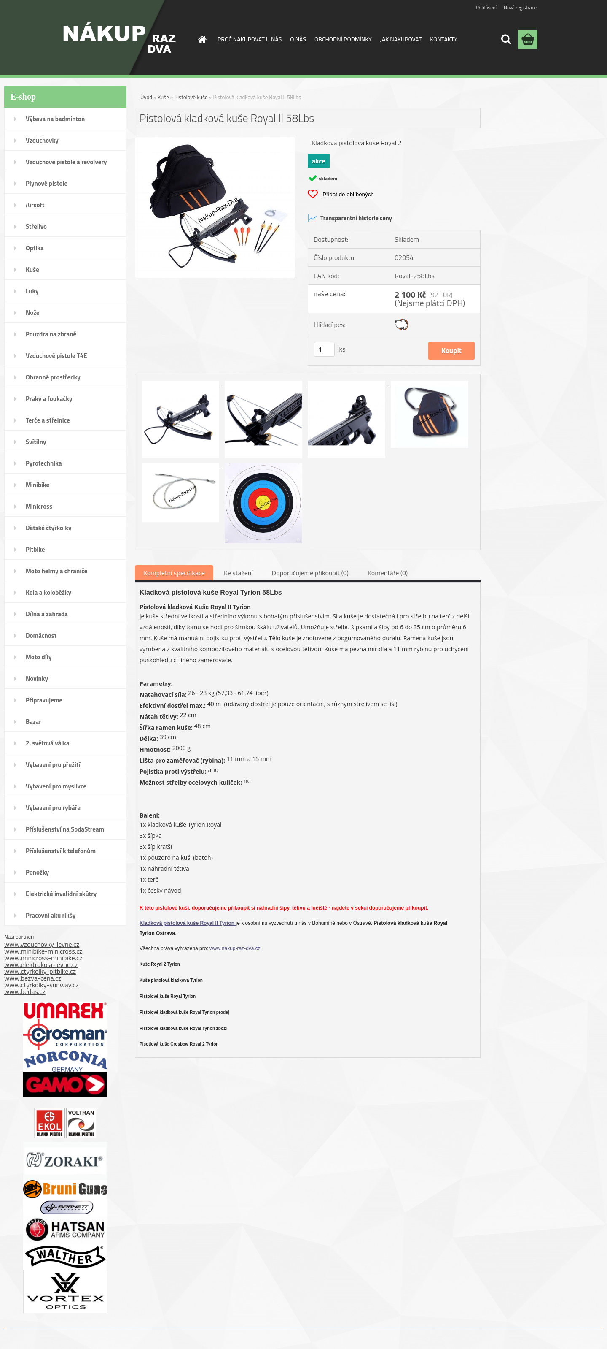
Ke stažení (238, 573)
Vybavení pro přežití (53, 764)
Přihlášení (486, 7)
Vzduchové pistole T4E (56, 355)
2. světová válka (48, 743)
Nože (33, 312)
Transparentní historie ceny (350, 218)
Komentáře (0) (388, 573)
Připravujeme (44, 700)
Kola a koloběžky (48, 592)
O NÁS (298, 39)
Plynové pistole (46, 183)
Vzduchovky (42, 140)
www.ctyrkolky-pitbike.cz (40, 971)
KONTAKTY (443, 39)
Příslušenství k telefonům (61, 851)
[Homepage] (201, 39)
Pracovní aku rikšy (50, 915)
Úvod (146, 97)
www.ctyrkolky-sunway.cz (41, 985)
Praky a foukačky (49, 399)
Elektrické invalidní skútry (61, 894)
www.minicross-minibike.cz (43, 958)
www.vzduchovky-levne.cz (41, 944)
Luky (32, 291)
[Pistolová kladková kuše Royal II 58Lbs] (215, 140)
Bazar (33, 721)
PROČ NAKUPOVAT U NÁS (250, 39)
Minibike (37, 485)
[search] (506, 39)
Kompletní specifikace (174, 573)
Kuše (32, 269)
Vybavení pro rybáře (53, 808)
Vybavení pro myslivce (56, 786)
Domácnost (41, 635)
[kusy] (324, 349)
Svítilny (36, 442)
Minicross (39, 506)
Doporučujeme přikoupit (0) (310, 573)
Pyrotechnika (44, 463)
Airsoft (35, 205)
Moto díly (38, 657)
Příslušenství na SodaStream (65, 829)
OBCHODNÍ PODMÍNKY (343, 39)
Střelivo (36, 226)
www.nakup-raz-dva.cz (235, 948)
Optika (35, 248)
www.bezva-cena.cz (32, 978)
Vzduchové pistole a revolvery (66, 162)
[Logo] (119, 37)
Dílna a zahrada (47, 614)
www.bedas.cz (25, 991)
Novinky (37, 678)
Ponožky (37, 872)
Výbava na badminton (55, 119)
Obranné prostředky (53, 377)
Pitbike (35, 549)
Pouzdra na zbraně (51, 334)
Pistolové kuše (191, 97)
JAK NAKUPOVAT (401, 39)
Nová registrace (520, 7)
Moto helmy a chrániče (56, 571)
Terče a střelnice (48, 420)
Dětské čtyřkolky (48, 528)
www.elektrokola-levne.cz (41, 964)
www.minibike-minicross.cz (43, 951)
